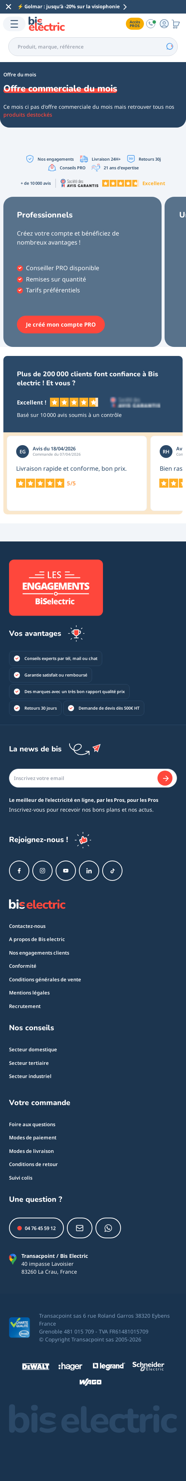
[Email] (93, 778)
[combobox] (93, 46)
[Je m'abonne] (164, 778)
